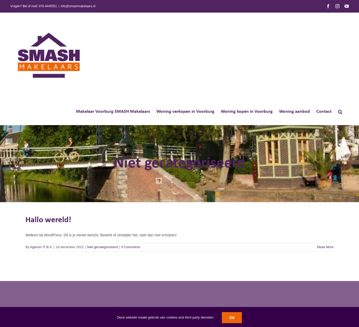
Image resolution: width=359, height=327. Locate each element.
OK (231, 317)
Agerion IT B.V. (41, 247)
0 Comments (130, 247)
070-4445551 (48, 6)
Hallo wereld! (48, 220)
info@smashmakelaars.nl (78, 6)
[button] (340, 111)
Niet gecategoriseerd (102, 247)
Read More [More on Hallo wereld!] (325, 247)
